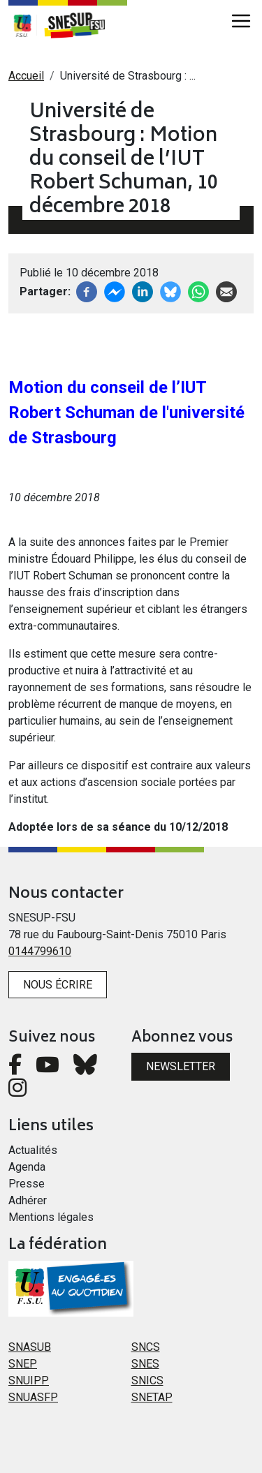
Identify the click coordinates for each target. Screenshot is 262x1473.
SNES (145, 1363)
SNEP (22, 1363)
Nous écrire (57, 984)
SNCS (145, 1347)
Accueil (26, 75)
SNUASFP (33, 1397)
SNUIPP (28, 1380)
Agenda (26, 1167)
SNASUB (29, 1347)
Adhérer (27, 1200)
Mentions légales (51, 1217)
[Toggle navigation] (241, 21)
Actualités (32, 1150)
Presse (26, 1183)
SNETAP (152, 1397)
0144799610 (39, 951)
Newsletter (180, 1066)
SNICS (147, 1380)
